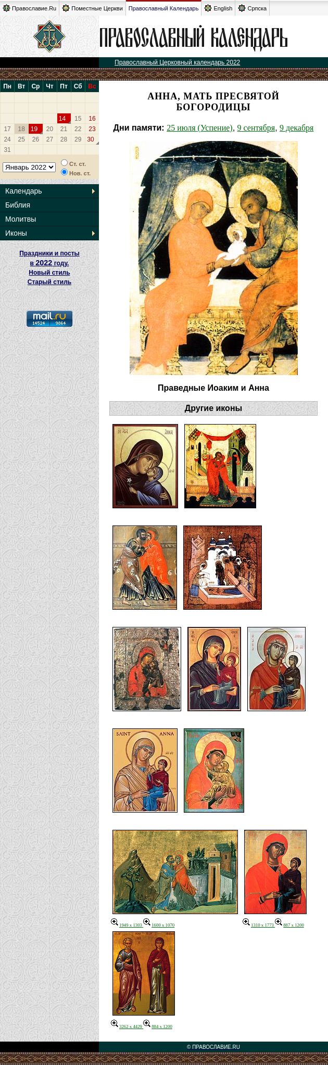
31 (7, 149)
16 (92, 118)
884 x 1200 (157, 1026)
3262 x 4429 (127, 1026)
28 (63, 139)
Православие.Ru (29, 8)
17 (7, 129)
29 (77, 139)
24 (7, 139)
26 (35, 139)
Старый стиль (49, 282)
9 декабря (296, 127)
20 (49, 129)
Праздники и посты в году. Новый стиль (49, 263)
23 (92, 129)
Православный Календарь (164, 8)
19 (34, 129)
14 (62, 118)
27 (49, 139)
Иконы (16, 233)
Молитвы (20, 219)
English (218, 8)
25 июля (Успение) (200, 127)
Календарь (23, 191)
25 (21, 139)
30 (90, 139)
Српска (252, 8)
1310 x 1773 (259, 925)
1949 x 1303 (127, 925)
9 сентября (256, 127)
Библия (17, 205)
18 (21, 129)
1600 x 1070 (158, 925)
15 (77, 118)
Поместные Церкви (92, 8)
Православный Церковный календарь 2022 (177, 62)
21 (63, 129)
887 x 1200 (289, 925)
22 (77, 129)
